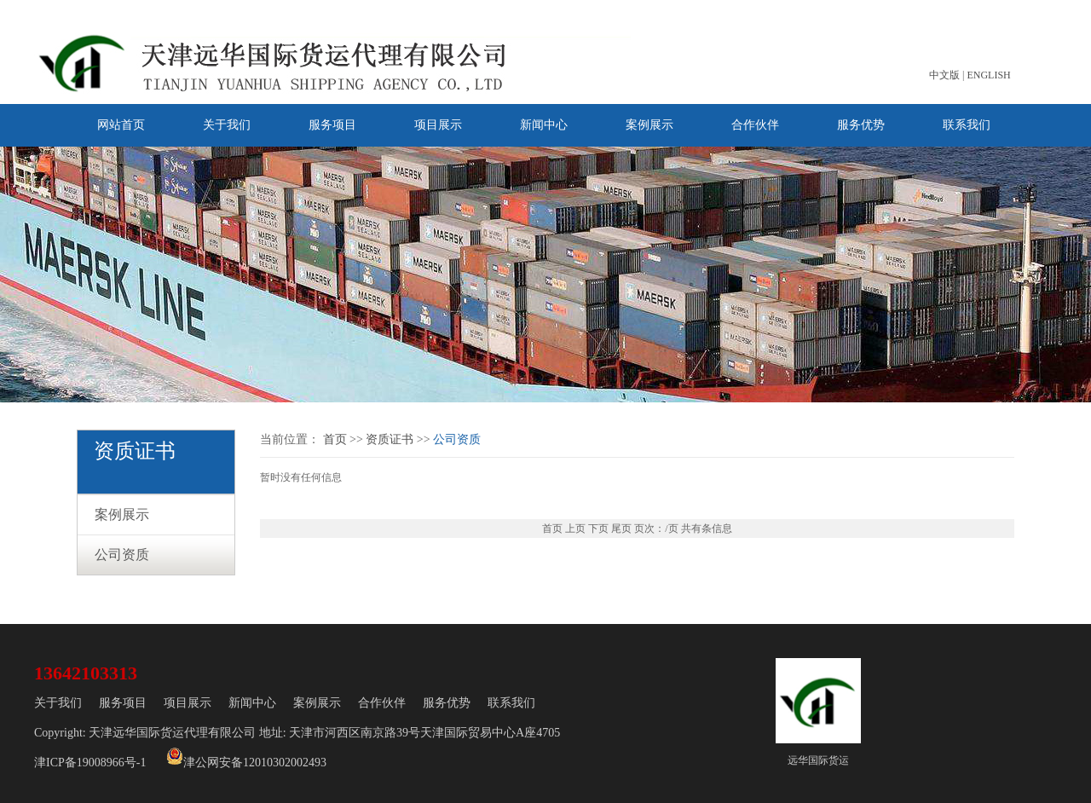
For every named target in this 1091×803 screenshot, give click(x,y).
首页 (335, 439)
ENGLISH (988, 75)
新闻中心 (544, 124)
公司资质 (122, 554)
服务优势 (861, 124)
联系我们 (966, 124)
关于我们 (227, 124)
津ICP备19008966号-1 (90, 762)
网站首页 (121, 124)
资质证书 (389, 439)
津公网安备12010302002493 (246, 758)
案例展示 (649, 124)
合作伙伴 (755, 124)
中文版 (944, 75)
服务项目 (332, 124)
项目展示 (438, 124)
